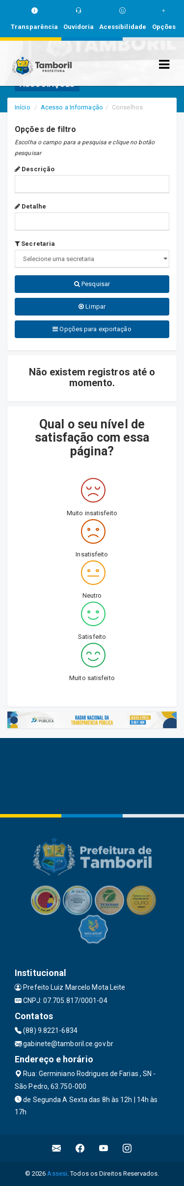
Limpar (92, 306)
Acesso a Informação (72, 107)
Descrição (34, 169)
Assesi (57, 1173)
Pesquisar (92, 284)
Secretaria (35, 243)
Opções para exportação (92, 329)
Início (22, 107)
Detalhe (30, 206)
